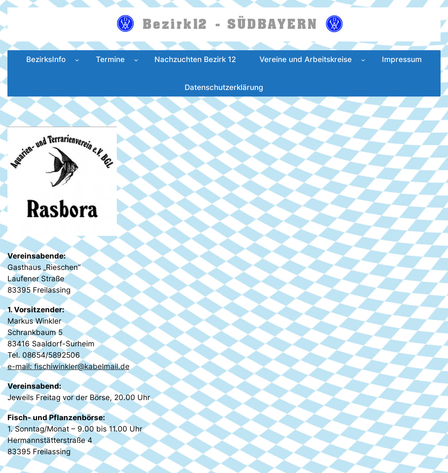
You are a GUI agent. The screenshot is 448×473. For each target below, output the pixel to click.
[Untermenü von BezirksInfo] (77, 59)
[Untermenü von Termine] (136, 59)
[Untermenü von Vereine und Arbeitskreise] (363, 59)
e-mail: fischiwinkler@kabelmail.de (68, 366)
